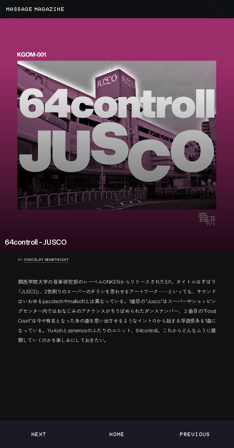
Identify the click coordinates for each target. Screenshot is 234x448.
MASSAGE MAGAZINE (35, 9)
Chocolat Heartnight (46, 259)
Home (117, 434)
